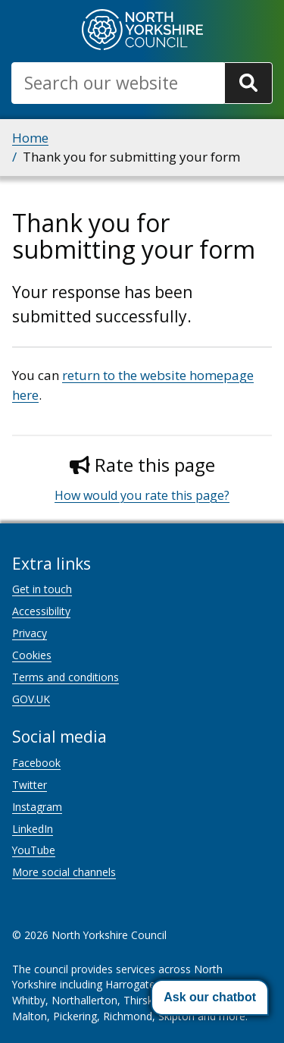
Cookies (31, 655)
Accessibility (41, 611)
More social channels (64, 872)
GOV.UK (31, 699)
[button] (210, 997)
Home (30, 137)
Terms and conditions (65, 677)
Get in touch (42, 589)
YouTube (33, 850)
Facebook (36, 763)
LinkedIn (32, 829)
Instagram (37, 807)
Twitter (29, 785)
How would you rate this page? (142, 495)
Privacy (29, 633)
